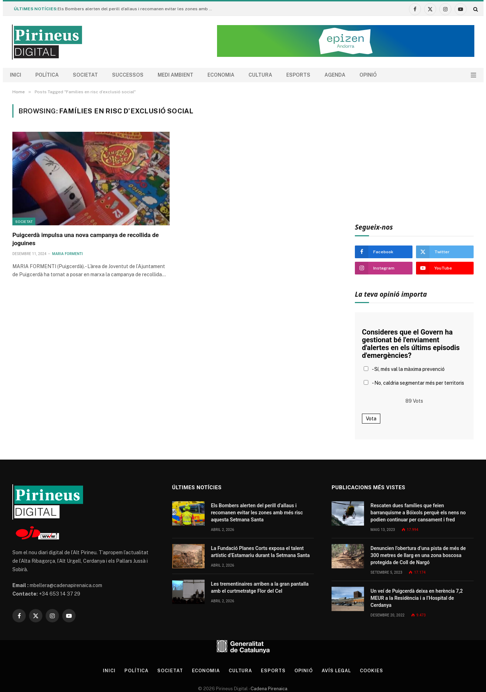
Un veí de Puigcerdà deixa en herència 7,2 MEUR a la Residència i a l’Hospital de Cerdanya (416, 598)
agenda (334, 75)
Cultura (260, 75)
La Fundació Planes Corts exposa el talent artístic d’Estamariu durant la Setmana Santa (260, 551)
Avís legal (336, 670)
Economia (220, 75)
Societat (85, 75)
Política (47, 75)
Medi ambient (175, 75)
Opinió (368, 75)
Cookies (371, 670)
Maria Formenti (67, 254)
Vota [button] (371, 418)
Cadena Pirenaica (268, 688)
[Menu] (473, 75)
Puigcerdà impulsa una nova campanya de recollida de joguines (85, 239)
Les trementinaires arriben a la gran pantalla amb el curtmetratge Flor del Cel (260, 587)
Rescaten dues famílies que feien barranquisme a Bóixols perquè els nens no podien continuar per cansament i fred (417, 512)
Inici (15, 75)
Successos (128, 75)
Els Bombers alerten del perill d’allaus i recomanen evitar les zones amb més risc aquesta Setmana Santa (137, 8)
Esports (298, 75)
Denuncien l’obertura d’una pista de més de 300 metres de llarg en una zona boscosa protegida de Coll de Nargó (417, 555)
